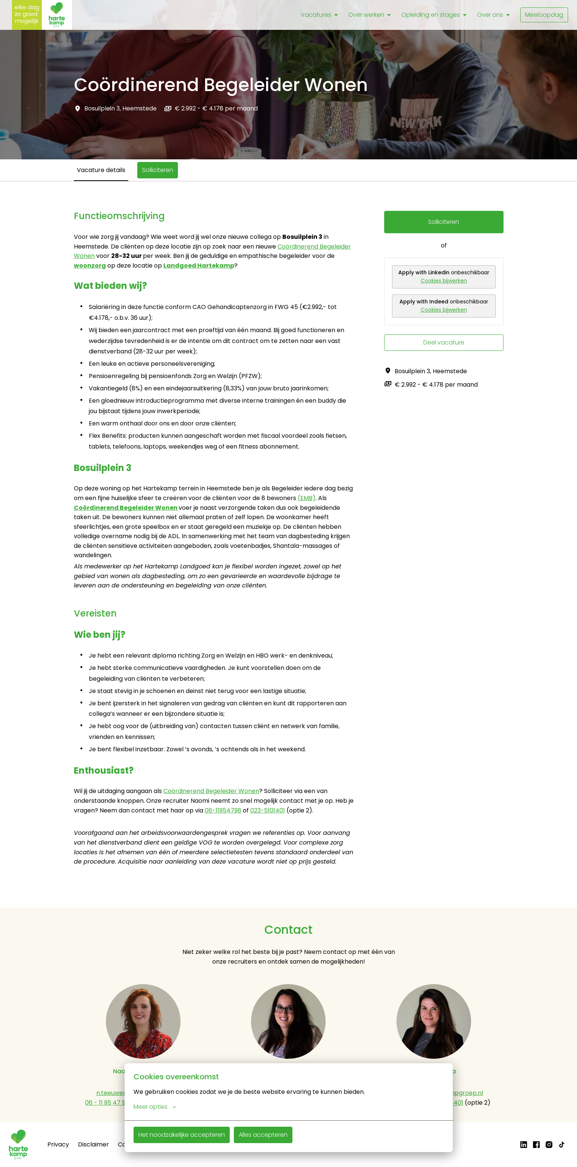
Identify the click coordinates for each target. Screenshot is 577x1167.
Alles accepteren (263, 1134)
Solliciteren (443, 222)
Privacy (58, 1144)
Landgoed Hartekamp (198, 265)
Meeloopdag (544, 14)
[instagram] (549, 1144)
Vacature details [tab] (101, 170)
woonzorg (90, 265)
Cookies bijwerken (444, 280)
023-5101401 (267, 810)
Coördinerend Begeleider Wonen (126, 507)
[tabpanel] (289, 544)
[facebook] (536, 1144)
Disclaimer (93, 1144)
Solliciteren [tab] (157, 170)
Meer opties (155, 1106)
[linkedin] (523, 1144)
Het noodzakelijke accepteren (181, 1134)
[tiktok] (561, 1144)
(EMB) (307, 498)
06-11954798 (223, 810)
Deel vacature (443, 342)
